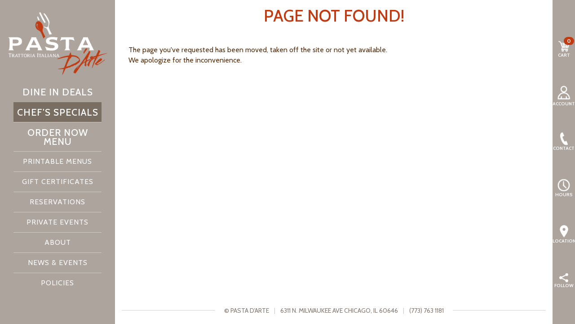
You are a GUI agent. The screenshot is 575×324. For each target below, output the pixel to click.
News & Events (58, 262)
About (57, 242)
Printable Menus (57, 161)
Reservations (57, 202)
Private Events (57, 222)
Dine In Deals (57, 92)
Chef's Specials (57, 112)
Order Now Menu (57, 136)
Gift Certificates (57, 181)
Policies (57, 283)
